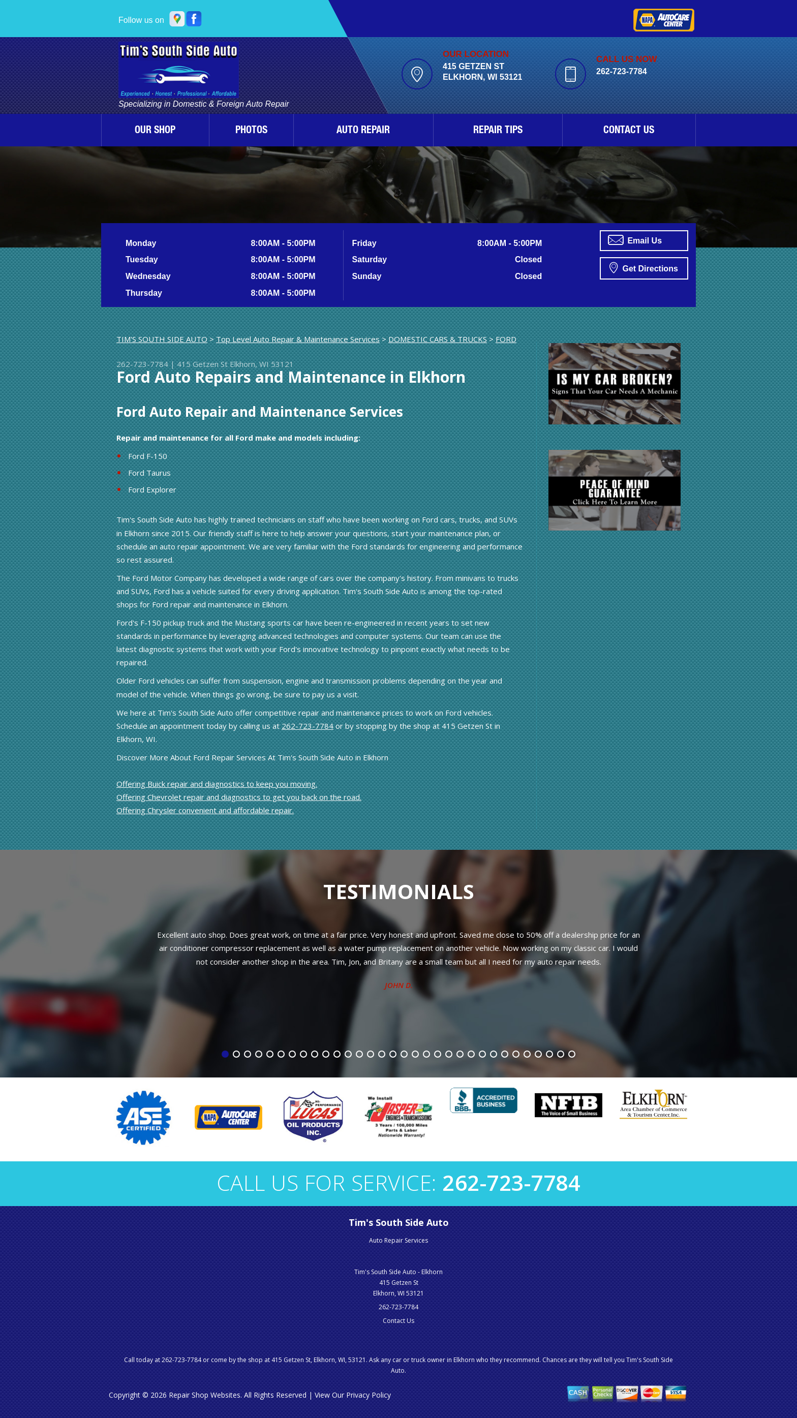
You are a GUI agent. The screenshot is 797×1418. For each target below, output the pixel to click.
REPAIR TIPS (498, 131)
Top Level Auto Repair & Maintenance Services (298, 339)
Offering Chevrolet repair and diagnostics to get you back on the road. (238, 797)
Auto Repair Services (398, 1240)
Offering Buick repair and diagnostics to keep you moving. (216, 784)
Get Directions (643, 267)
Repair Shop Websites (204, 1395)
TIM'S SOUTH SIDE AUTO (161, 339)
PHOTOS (251, 131)
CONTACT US (628, 131)
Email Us (635, 240)
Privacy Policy (368, 1395)
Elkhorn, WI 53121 (262, 364)
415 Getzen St (202, 364)
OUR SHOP (155, 131)
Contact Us (398, 1320)
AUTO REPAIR (363, 131)
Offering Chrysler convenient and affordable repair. (205, 810)
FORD (506, 339)
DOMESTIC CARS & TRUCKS (437, 339)
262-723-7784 (621, 71)
